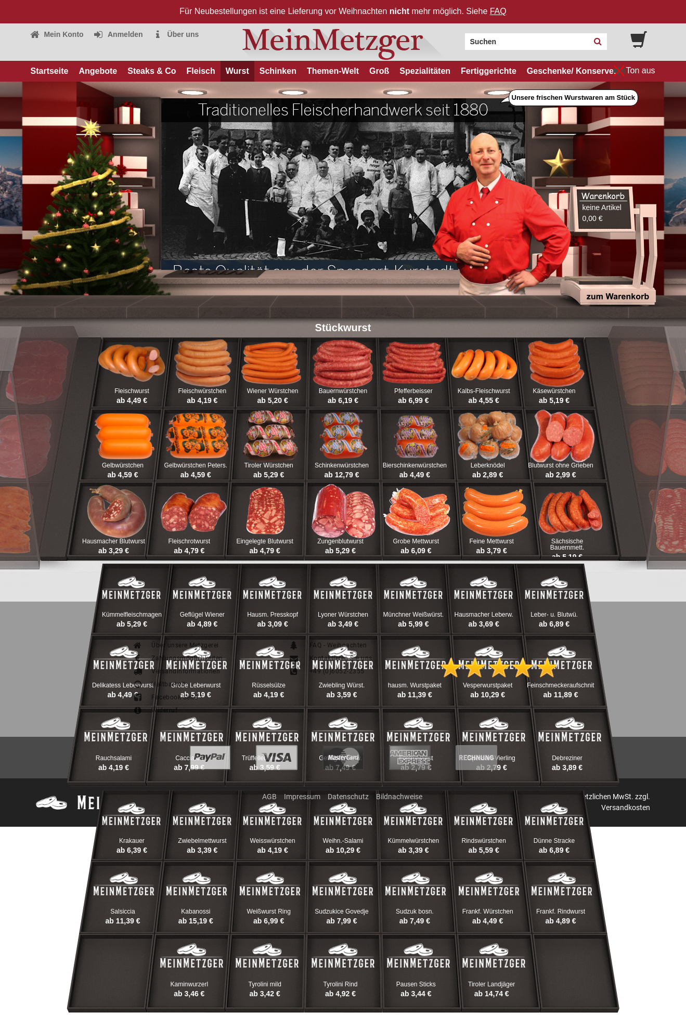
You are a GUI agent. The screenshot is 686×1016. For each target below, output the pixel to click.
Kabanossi (195, 911)
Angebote (98, 71)
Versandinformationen (177, 671)
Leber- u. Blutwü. (554, 614)
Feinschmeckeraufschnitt (561, 685)
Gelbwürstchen (123, 465)
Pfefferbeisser (413, 391)
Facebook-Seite (165, 697)
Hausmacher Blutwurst (113, 541)
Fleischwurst (131, 391)
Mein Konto (57, 34)
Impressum (302, 796)
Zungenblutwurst (340, 541)
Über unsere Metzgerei (176, 645)
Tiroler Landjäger (491, 984)
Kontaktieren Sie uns (330, 658)
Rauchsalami (114, 758)
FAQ (498, 11)
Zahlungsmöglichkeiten (178, 658)
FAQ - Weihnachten (328, 645)
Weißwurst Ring (268, 911)
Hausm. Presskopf (272, 614)
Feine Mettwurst (492, 541)
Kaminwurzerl (189, 984)
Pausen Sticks (416, 984)
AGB (269, 796)
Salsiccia (122, 911)
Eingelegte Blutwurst (264, 541)
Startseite (50, 71)
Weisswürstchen (272, 840)
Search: (458, 38)
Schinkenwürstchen (342, 465)
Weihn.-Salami (343, 840)
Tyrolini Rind (340, 984)
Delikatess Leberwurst (122, 685)
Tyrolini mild (264, 984)
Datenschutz (348, 796)
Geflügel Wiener (202, 614)
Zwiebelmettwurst (202, 840)
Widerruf (155, 710)
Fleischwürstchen (202, 391)
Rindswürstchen (484, 840)
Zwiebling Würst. (342, 685)
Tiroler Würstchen (268, 465)
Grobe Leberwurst (196, 685)
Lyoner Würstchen (343, 614)
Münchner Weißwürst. (413, 614)
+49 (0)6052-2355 (327, 671)
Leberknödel (488, 465)
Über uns (176, 34)
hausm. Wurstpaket (415, 685)
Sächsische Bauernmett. (567, 544)
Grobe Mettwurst (416, 541)
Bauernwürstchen (343, 391)
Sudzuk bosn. (415, 911)
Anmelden (118, 34)
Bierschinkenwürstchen (415, 465)
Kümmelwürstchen (413, 840)
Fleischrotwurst (189, 541)
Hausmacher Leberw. (483, 614)
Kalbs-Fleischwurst (484, 391)
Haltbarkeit (159, 684)
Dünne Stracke (554, 840)
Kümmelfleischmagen (132, 614)
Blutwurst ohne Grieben (560, 465)
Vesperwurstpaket (487, 685)
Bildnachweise (399, 796)
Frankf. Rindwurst (560, 911)
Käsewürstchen (554, 391)
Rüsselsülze (269, 685)
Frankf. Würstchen (487, 911)
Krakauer (132, 840)
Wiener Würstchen (273, 391)
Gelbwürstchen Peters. (195, 465)
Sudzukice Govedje (341, 911)
